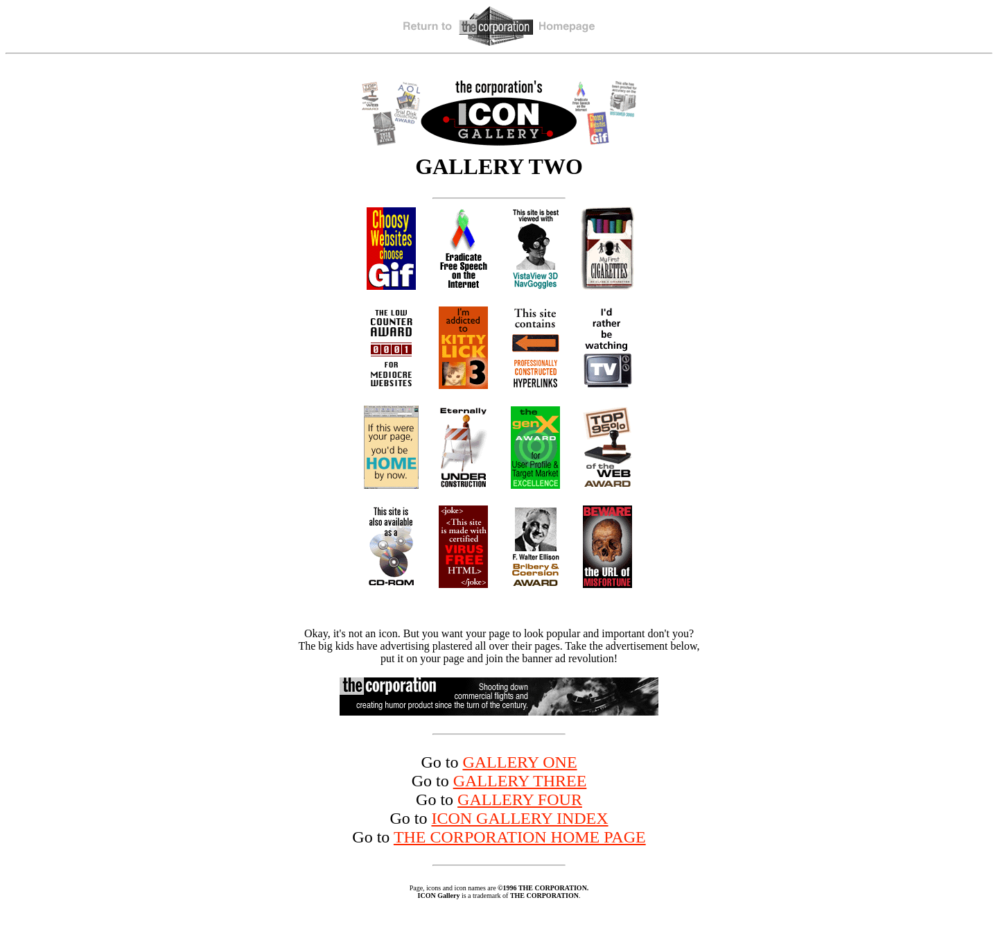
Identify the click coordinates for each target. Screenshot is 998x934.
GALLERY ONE (519, 762)
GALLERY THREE (520, 781)
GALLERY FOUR (519, 799)
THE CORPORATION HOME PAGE (520, 837)
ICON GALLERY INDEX (519, 818)
